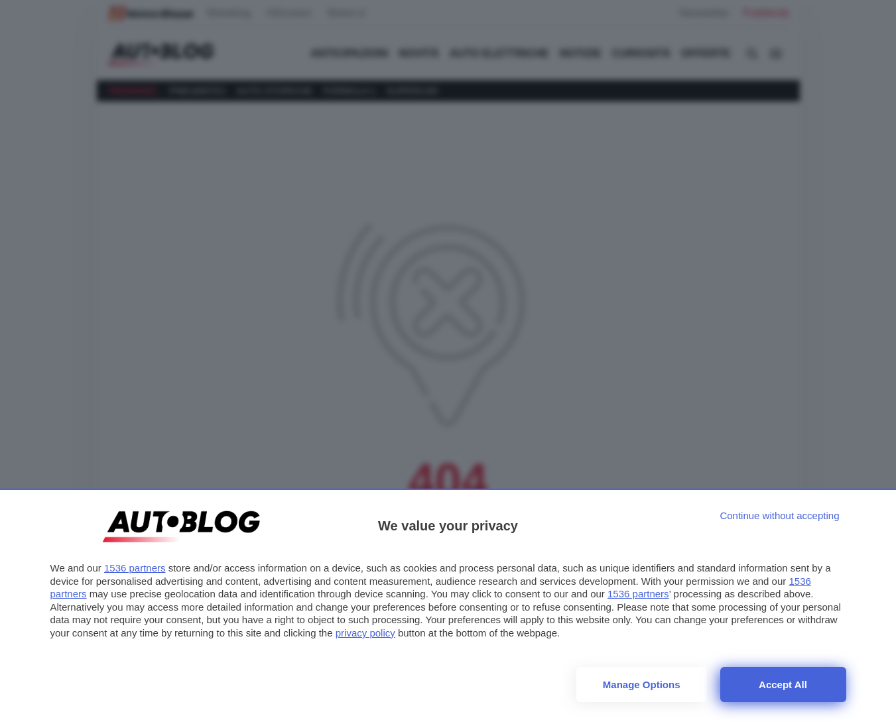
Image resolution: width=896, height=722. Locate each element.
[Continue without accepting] (779, 515)
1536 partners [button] (135, 567)
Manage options (641, 684)
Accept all (783, 684)
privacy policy (365, 632)
